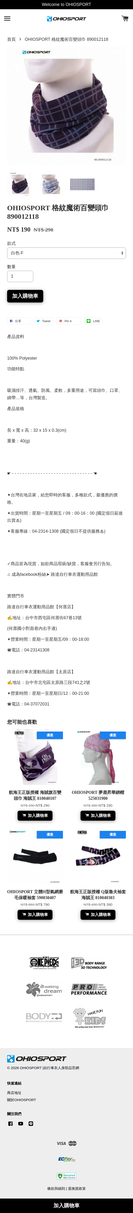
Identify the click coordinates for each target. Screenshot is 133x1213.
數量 (11, 266)
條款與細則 (56, 1188)
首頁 (11, 39)
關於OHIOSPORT (21, 1100)
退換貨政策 (77, 1188)
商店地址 (14, 1093)
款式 (11, 243)
